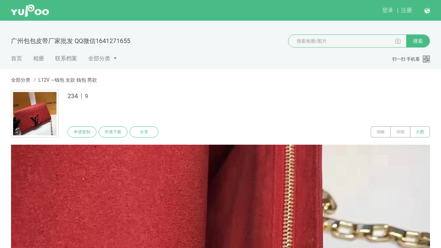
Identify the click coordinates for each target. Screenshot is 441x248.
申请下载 (113, 132)
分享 (144, 132)
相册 (38, 58)
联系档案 (66, 58)
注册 (406, 10)
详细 (400, 132)
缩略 (381, 132)
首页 (16, 58)
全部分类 (99, 58)
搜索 (418, 41)
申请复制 (82, 132)
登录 (387, 10)
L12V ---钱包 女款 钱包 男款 (67, 80)
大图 (420, 132)
